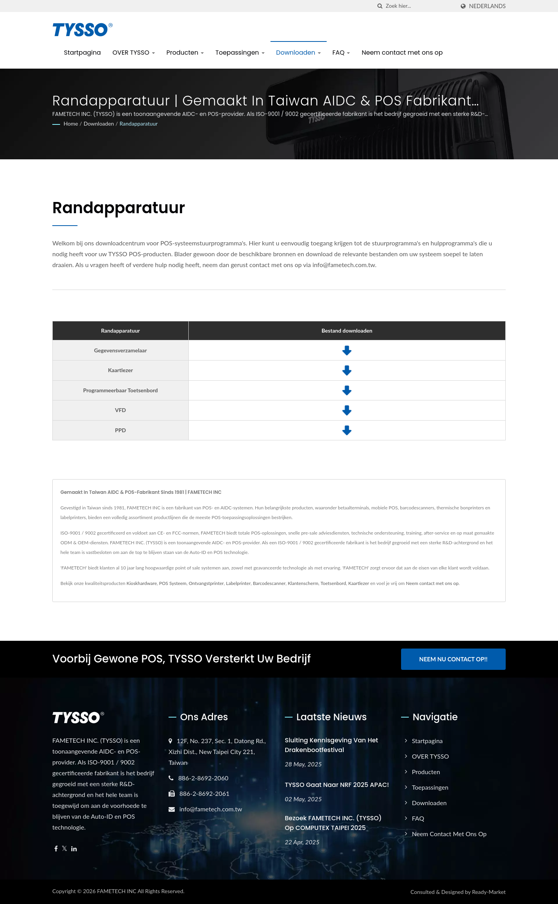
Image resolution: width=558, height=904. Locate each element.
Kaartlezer (358, 583)
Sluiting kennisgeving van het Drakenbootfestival (331, 745)
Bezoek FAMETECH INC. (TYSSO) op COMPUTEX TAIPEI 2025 (333, 823)
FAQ (341, 52)
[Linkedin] (74, 848)
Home (71, 123)
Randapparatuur (138, 123)
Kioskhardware (142, 583)
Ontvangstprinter (206, 583)
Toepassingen (240, 52)
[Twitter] (64, 848)
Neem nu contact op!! (453, 659)
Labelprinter (238, 583)
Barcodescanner (269, 583)
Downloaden (298, 52)
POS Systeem (173, 583)
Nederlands (487, 6)
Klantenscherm (303, 583)
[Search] (420, 6)
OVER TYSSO (133, 52)
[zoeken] (380, 6)
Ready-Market (489, 891)
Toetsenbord (333, 583)
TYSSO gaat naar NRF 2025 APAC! (337, 784)
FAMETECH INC (116, 891)
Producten (185, 52)
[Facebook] (56, 848)
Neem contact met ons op (402, 52)
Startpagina (82, 52)
